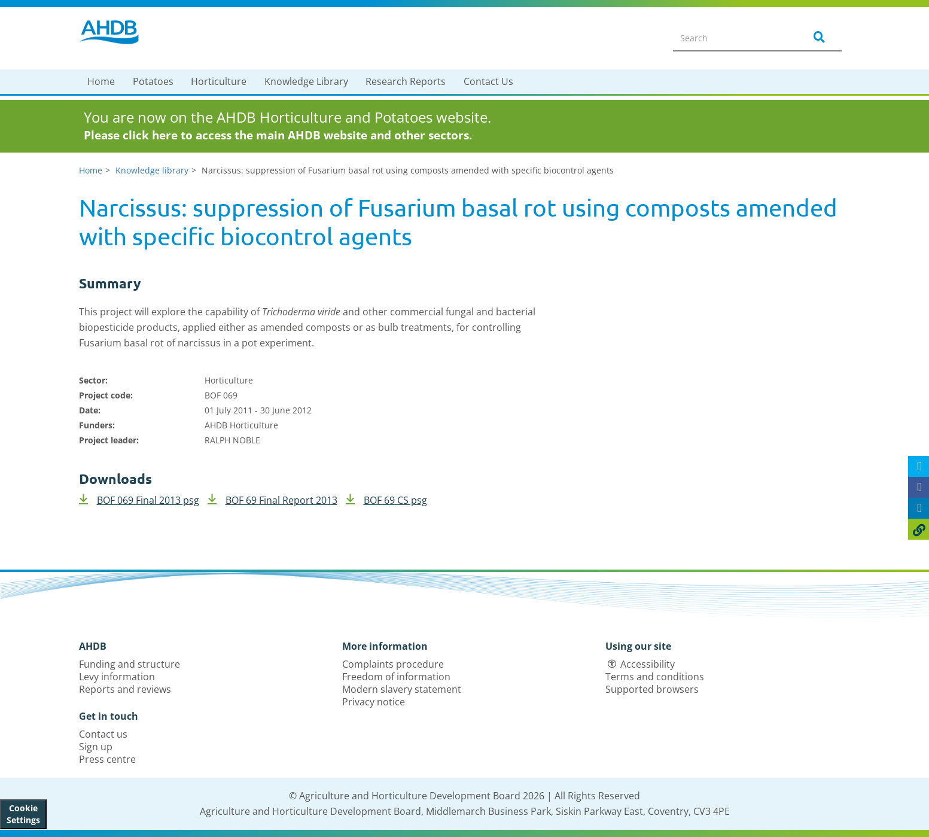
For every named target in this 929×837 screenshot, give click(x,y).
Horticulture (218, 81)
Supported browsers (652, 689)
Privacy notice (373, 701)
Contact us (103, 734)
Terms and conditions (654, 676)
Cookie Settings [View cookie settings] (23, 814)
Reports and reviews (125, 689)
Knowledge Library (306, 81)
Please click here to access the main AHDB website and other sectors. (278, 135)
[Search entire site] (731, 38)
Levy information (117, 676)
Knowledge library (151, 170)
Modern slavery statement (401, 689)
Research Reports (405, 81)
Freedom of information (396, 676)
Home (101, 81)
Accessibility (647, 664)
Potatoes (153, 81)
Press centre (107, 759)
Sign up (95, 746)
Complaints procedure (393, 664)
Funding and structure (129, 664)
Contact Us (488, 81)
